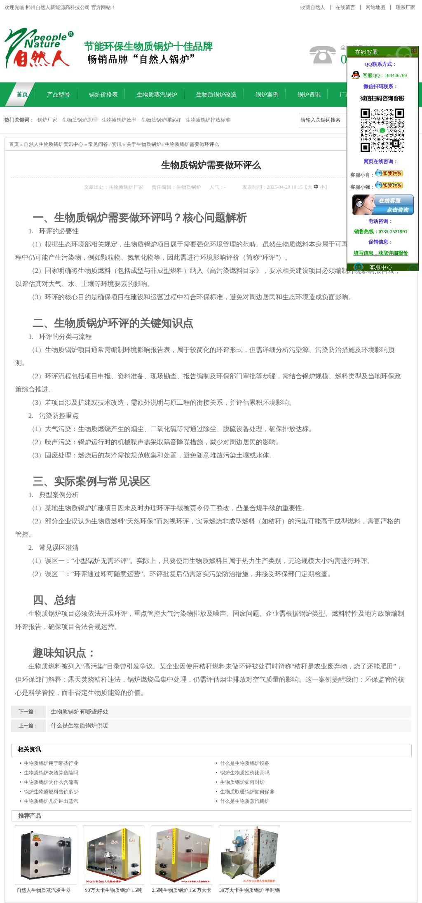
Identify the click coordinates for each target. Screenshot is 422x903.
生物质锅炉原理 (79, 120)
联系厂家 (405, 7)
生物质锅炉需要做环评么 (192, 144)
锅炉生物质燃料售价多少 (51, 792)
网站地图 (375, 7)
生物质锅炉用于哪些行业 (51, 763)
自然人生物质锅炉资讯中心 (53, 144)
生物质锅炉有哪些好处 (79, 711)
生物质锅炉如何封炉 (242, 782)
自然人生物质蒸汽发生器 (43, 890)
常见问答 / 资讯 (105, 144)
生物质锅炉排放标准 (208, 120)
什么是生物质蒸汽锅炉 (245, 801)
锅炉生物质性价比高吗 (245, 773)
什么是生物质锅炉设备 (245, 763)
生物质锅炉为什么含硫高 (51, 782)
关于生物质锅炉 (144, 144)
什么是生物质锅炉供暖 (79, 725)
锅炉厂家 (47, 120)
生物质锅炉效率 (119, 120)
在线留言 (345, 7)
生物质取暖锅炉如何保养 (247, 792)
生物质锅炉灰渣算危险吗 (51, 773)
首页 (14, 144)
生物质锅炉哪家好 (161, 120)
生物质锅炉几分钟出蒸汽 (51, 801)
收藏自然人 (312, 7)
